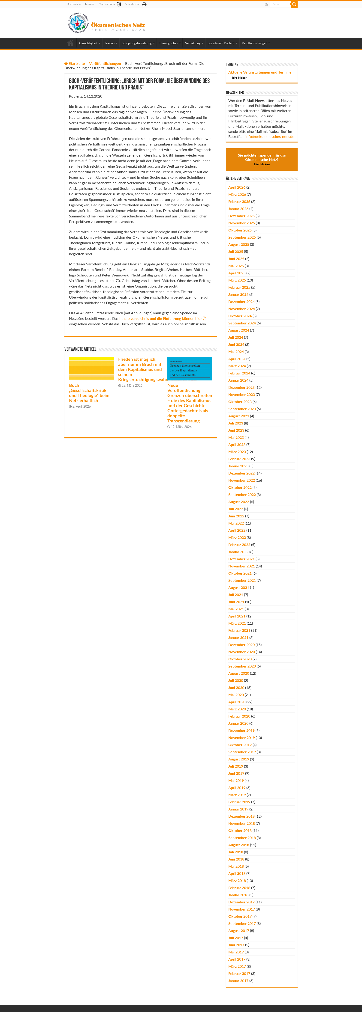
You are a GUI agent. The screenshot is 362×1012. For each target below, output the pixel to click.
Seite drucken (133, 4)
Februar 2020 (239, 716)
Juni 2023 (236, 430)
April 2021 (236, 616)
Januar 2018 (238, 895)
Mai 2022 (236, 523)
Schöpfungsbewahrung (137, 43)
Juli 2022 (235, 509)
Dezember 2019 (241, 730)
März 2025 (237, 280)
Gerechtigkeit (88, 43)
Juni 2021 (236, 601)
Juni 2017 (236, 945)
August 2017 (238, 930)
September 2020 (242, 666)
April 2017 (236, 959)
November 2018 (241, 823)
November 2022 (241, 480)
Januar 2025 (238, 294)
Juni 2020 (236, 687)
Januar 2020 (238, 723)
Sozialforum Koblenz (221, 43)
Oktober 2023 (240, 401)
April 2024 (236, 358)
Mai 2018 (236, 866)
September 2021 (242, 580)
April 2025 (236, 273)
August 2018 (238, 845)
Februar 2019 (239, 802)
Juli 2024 (235, 337)
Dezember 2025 (241, 216)
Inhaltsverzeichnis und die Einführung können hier (160, 318)
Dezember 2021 (241, 559)
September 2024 (242, 323)
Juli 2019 (235, 766)
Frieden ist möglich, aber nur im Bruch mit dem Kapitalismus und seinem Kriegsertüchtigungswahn (143, 369)
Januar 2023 (238, 466)
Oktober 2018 (240, 830)
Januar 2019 (238, 809)
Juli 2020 (235, 680)
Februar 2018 (239, 887)
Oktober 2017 (240, 916)
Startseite (74, 63)
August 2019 (238, 759)
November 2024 (241, 308)
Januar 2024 (238, 380)
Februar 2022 (239, 544)
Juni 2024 (236, 344)
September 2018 (242, 837)
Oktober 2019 (240, 744)
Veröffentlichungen (254, 43)
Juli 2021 (235, 594)
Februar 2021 (239, 630)
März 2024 (237, 366)
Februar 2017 (239, 973)
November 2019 (241, 737)
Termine (89, 4)
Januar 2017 (238, 980)
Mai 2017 (236, 952)
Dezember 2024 (241, 301)
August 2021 (238, 587)
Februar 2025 (239, 287)
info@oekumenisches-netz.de (269, 136)
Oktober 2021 (240, 573)
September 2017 (242, 923)
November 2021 (241, 566)
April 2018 (236, 873)
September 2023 (242, 409)
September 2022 (242, 494)
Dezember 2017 (241, 902)
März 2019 (237, 794)
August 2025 (238, 244)
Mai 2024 (236, 351)
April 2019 (236, 787)
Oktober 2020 (240, 659)
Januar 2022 (238, 551)
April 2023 (236, 444)
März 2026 (237, 194)
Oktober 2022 (240, 487)
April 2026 (236, 187)
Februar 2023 (239, 459)
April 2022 (236, 530)
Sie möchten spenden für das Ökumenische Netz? (262, 159)
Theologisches (168, 43)
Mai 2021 (236, 609)
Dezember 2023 (241, 387)
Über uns (72, 4)
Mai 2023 (236, 437)
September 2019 (242, 752)
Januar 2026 (238, 208)
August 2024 (238, 330)
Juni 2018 (236, 859)
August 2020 (238, 673)
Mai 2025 (236, 266)
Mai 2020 (236, 694)
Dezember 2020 (241, 644)
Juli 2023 (235, 423)
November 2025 (241, 223)
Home (70, 42)
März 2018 (237, 880)
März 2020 (237, 709)
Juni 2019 (236, 773)
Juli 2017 (235, 937)
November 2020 (241, 652)
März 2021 (237, 623)
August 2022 (238, 501)
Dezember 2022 (241, 473)
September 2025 (242, 237)
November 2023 (241, 394)
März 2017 (237, 966)
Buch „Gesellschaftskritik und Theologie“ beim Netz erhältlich (89, 393)
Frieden (110, 43)
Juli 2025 (235, 251)
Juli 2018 (235, 852)
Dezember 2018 (241, 816)
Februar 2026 (239, 201)
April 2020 (236, 702)
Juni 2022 (236, 516)
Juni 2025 (236, 258)
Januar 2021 (238, 637)
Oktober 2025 (240, 230)
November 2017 (241, 909)
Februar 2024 (239, 373)
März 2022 (237, 537)
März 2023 (237, 451)
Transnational (107, 4)
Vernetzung (192, 43)
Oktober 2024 (240, 316)
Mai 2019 (236, 780)
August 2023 (238, 416)
